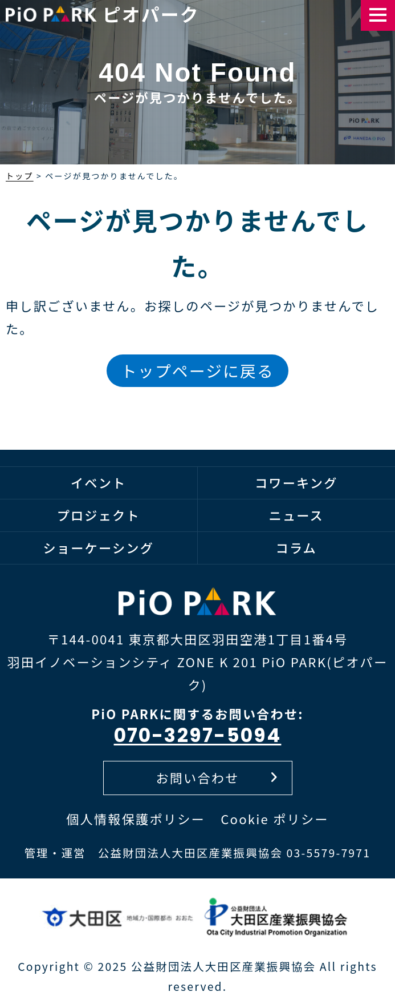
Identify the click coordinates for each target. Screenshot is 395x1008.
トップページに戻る (197, 370)
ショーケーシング (98, 547)
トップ (20, 176)
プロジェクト (98, 515)
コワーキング (296, 482)
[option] (197, 102)
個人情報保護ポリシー (135, 818)
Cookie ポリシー (275, 818)
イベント (99, 482)
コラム (296, 547)
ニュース (296, 515)
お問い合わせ (217, 777)
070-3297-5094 (198, 735)
